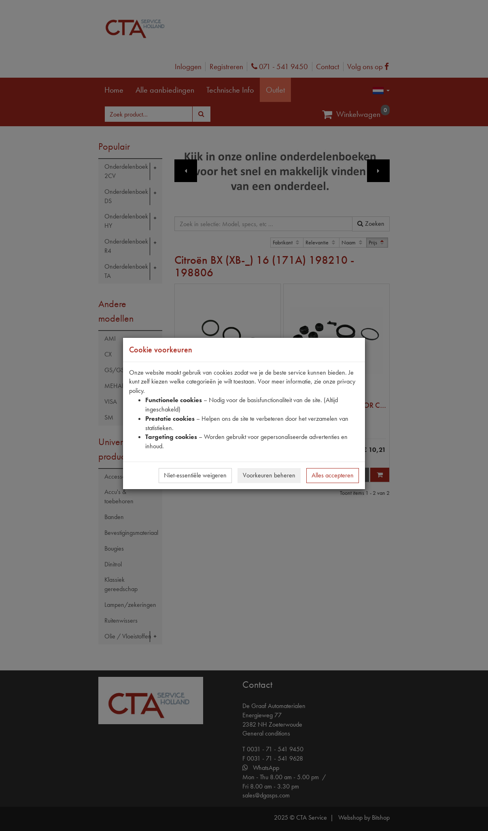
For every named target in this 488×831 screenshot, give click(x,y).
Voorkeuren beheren (269, 475)
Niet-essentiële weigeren (195, 475)
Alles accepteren (333, 475)
